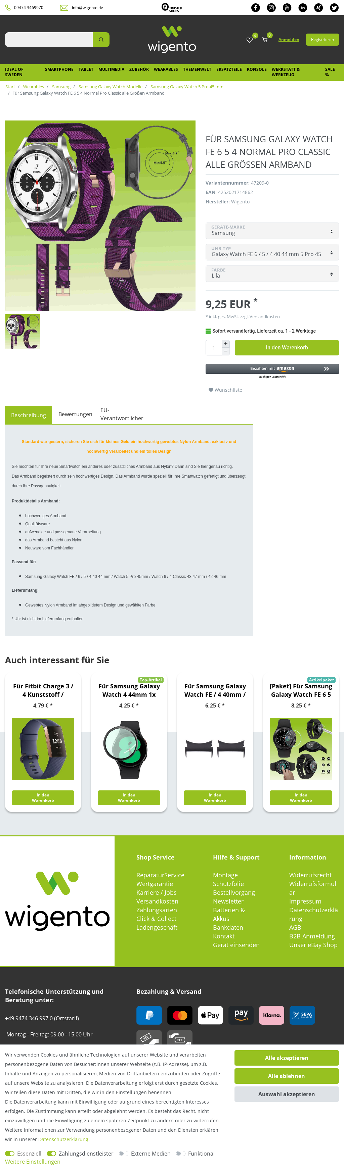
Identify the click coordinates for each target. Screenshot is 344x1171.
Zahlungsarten (156, 910)
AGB (295, 927)
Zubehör (139, 69)
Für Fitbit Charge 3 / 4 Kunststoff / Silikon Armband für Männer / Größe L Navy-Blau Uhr (43, 690)
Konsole (257, 69)
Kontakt (223, 936)
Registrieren (322, 39)
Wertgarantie (154, 884)
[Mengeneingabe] (214, 347)
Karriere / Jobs (156, 892)
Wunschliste (225, 390)
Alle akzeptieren (286, 1058)
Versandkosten (264, 316)
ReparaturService (160, 875)
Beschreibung (28, 415)
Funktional (201, 1153)
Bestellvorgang (234, 892)
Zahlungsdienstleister (86, 1153)
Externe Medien (151, 1153)
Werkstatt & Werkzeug (286, 72)
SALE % (330, 72)
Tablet (86, 69)
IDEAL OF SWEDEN (14, 72)
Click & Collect (156, 919)
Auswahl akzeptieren (286, 1094)
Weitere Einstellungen (32, 1161)
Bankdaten (228, 927)
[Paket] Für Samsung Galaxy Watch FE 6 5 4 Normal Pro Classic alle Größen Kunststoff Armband (301, 690)
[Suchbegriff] (49, 39)
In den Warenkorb (287, 347)
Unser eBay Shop (313, 945)
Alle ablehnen (286, 1076)
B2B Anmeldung (312, 936)
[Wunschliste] (250, 40)
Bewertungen (75, 414)
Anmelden (288, 39)
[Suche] (101, 39)
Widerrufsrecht (310, 875)
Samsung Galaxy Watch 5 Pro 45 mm (186, 87)
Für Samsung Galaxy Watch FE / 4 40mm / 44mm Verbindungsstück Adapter (215, 690)
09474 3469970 (28, 7)
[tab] (28, 415)
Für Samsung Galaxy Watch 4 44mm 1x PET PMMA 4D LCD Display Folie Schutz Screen (129, 690)
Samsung (61, 87)
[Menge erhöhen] (226, 344)
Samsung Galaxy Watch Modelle (110, 87)
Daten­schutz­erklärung (63, 1139)
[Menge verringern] (226, 351)
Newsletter (228, 901)
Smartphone (59, 69)
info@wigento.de (87, 7)
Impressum (305, 901)
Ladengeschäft (156, 927)
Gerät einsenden (236, 945)
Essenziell (29, 1153)
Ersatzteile (229, 69)
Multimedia (111, 69)
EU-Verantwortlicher (121, 414)
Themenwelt (197, 69)
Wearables (166, 69)
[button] (272, 371)
